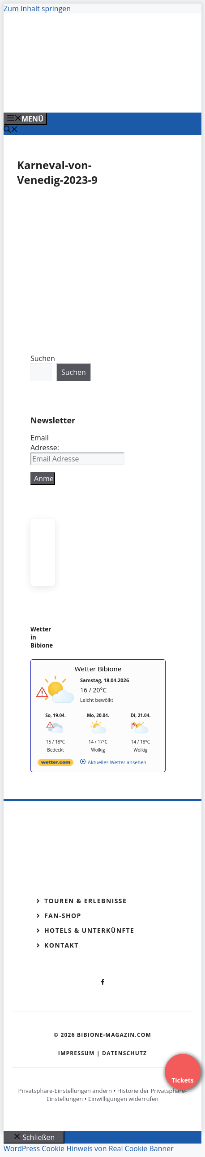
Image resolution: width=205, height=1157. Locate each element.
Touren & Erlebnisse (85, 900)
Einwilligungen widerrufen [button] (123, 1099)
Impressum (76, 1053)
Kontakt (61, 945)
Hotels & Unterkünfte (89, 930)
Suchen (42, 358)
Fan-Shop (62, 915)
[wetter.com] (55, 764)
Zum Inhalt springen (37, 8)
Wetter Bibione (98, 668)
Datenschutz (124, 1053)
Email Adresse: (44, 442)
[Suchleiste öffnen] (11, 130)
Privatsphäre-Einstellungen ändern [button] (65, 1091)
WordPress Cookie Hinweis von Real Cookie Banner (89, 1148)
